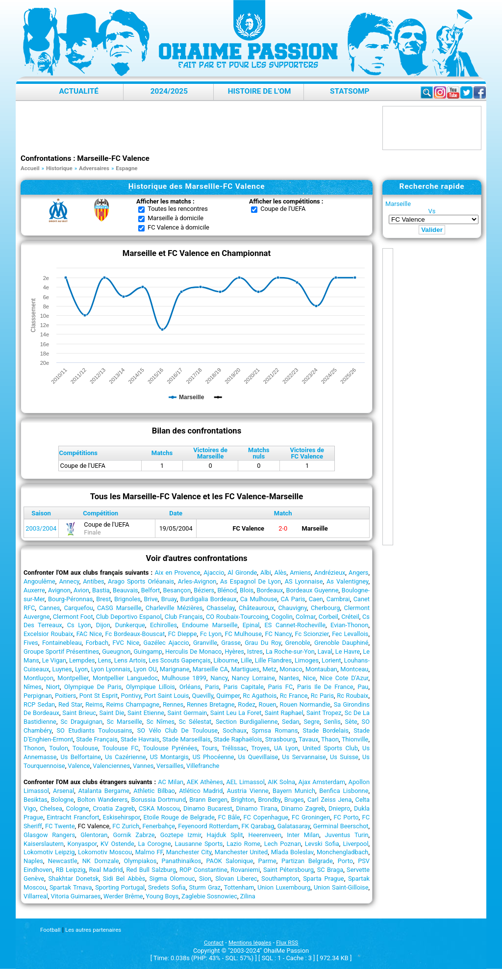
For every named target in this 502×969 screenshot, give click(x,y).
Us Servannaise (304, 757)
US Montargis (169, 757)
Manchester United (241, 852)
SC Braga (330, 869)
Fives (31, 642)
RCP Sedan (39, 704)
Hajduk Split (225, 835)
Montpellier (72, 678)
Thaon (330, 739)
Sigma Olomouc (172, 878)
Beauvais (125, 590)
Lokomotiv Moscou (105, 852)
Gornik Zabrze (134, 835)
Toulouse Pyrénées (170, 748)
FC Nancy (278, 634)
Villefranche (202, 765)
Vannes (143, 765)
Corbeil (328, 616)
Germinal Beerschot (341, 826)
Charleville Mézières (174, 608)
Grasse (231, 642)
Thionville (355, 739)
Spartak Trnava (71, 887)
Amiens (300, 572)
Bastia (101, 590)
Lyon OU (144, 669)
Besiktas (36, 799)
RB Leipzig (71, 869)
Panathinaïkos (181, 861)
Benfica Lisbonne (343, 790)
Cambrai (338, 599)
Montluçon (38, 678)
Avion (81, 590)
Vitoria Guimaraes (76, 896)
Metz (269, 669)
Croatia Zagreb (114, 808)
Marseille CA (210, 669)
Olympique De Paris (93, 686)
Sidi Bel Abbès (124, 878)
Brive (151, 599)
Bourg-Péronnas (70, 599)
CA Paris (293, 599)
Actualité (79, 91)
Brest (103, 599)
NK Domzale (100, 861)
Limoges (307, 660)
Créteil (350, 616)
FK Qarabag (258, 826)
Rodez (246, 704)
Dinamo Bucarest (207, 808)
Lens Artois (130, 660)
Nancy (218, 678)
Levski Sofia (322, 843)
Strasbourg (280, 739)
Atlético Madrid (201, 790)
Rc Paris (322, 695)
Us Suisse (344, 757)
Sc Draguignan (82, 721)
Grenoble (297, 642)
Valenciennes (111, 765)
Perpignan (38, 695)
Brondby (269, 799)
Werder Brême (123, 896)
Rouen (267, 704)
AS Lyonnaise (304, 581)
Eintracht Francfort (73, 817)
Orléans (190, 686)
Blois (246, 590)
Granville (205, 642)
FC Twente (60, 826)
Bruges (294, 799)
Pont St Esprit (98, 695)
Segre (311, 721)
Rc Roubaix (352, 695)
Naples (33, 861)
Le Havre (347, 651)
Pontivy (131, 695)
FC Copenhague (266, 817)
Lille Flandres (273, 660)
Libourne (225, 660)
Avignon (59, 590)
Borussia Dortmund (158, 799)
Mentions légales (249, 942)
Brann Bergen (208, 799)
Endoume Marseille (209, 625)
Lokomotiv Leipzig (49, 852)
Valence (79, 765)
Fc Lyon (211, 634)
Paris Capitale (244, 686)
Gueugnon (116, 651)
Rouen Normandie (304, 704)
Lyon (81, 669)
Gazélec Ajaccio (166, 642)
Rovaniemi (245, 869)
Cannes (49, 608)
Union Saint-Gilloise (341, 887)
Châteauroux (256, 608)
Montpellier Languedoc (125, 678)
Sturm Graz (205, 887)
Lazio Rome (243, 843)
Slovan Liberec (236, 878)
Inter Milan (303, 835)
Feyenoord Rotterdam (208, 826)
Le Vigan (54, 660)
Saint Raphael (284, 712)
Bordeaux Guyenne (312, 590)
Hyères (234, 651)
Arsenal (63, 790)
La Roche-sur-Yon (290, 651)
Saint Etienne (145, 712)
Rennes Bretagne (211, 704)
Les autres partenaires (93, 929)
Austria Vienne (248, 790)
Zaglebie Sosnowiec (209, 896)
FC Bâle (229, 817)
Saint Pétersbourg (288, 869)
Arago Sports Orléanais (141, 581)
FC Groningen (311, 817)
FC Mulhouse (243, 634)
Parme (267, 861)
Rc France (294, 695)
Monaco (290, 669)
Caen (316, 599)
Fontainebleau (62, 642)
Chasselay (220, 608)
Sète (351, 721)
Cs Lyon (79, 625)
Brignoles (127, 599)
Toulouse (85, 748)
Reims (94, 704)
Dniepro (339, 808)
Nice (309, 678)
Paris (212, 686)
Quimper (228, 695)
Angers (358, 572)
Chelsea (51, 808)
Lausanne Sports (199, 843)
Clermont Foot (73, 616)
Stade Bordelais (326, 730)
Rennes (173, 704)
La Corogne (154, 843)
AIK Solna (281, 782)
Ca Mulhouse (258, 599)
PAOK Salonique (229, 861)
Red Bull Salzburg (151, 869)
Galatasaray (293, 826)
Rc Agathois (259, 695)
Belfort (150, 590)
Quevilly (202, 695)
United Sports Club (330, 748)
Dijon (103, 625)
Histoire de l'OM (259, 91)
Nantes (289, 678)
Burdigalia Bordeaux (208, 599)
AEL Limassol (245, 782)
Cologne (77, 808)
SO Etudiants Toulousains (94, 730)
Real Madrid (106, 869)
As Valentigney (347, 581)
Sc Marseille (124, 721)
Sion (205, 878)
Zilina (247, 896)
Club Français (184, 616)
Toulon (58, 748)
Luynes (62, 669)
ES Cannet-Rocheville (295, 625)
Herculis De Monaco (193, 651)
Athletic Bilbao (154, 790)
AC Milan (170, 782)
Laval (325, 651)
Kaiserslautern (44, 843)
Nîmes (33, 686)
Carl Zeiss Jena (329, 799)
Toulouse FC (120, 748)
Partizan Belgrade (307, 861)
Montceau (354, 669)
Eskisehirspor (121, 817)
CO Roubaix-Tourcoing (237, 616)
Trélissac (234, 748)
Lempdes (82, 660)
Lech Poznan (282, 843)
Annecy (69, 581)
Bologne (62, 799)
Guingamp (147, 651)
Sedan (291, 721)
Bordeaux (269, 590)
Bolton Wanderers (102, 799)
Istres (255, 651)
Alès (281, 572)
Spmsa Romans (274, 730)
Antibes (93, 581)
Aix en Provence (177, 572)
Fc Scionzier (311, 634)
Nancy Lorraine (253, 678)
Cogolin (281, 616)
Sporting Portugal (120, 887)
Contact (214, 942)
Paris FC (280, 686)
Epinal (251, 625)
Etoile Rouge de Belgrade (179, 817)
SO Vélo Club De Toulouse (177, 730)
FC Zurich (125, 826)
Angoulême (39, 581)
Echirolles (163, 625)
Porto (345, 861)
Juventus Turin (347, 835)
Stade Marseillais (186, 739)
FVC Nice (125, 642)
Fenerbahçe (158, 826)
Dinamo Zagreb (303, 808)
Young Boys (162, 896)
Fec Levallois (350, 634)
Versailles (169, 765)
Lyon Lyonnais (110, 669)
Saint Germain (187, 712)
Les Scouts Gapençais (179, 660)
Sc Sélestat (195, 721)
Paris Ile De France (325, 686)
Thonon (34, 748)
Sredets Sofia (167, 887)
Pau (362, 686)
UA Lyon (286, 748)
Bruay (169, 599)
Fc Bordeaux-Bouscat (135, 634)
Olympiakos (140, 861)
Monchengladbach (343, 852)
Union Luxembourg (283, 887)
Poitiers (65, 695)
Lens (104, 660)
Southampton (280, 878)
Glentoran (93, 835)
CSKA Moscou (159, 808)
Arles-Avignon (197, 581)
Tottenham (239, 887)
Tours (209, 748)
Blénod (226, 590)
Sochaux (235, 730)
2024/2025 (169, 91)
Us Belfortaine (80, 757)
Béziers (204, 590)
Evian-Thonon (349, 625)
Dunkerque (130, 625)
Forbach (97, 642)
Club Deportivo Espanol (129, 616)
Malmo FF (149, 852)
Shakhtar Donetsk (73, 878)
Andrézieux (329, 572)
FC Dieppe (182, 634)
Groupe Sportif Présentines (61, 651)
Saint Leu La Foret (236, 712)
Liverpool (355, 843)
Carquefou (78, 608)
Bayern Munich (294, 790)
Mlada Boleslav (292, 852)
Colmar (306, 616)
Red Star (70, 704)
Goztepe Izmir (180, 835)
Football (50, 929)
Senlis (332, 721)
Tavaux (308, 739)
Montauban (321, 669)
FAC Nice (89, 634)
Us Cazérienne (125, 757)
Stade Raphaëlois (237, 739)
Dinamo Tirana (256, 808)
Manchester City (189, 852)
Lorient (331, 660)
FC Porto (345, 817)
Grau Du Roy (263, 642)
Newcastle (62, 861)
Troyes (260, 748)
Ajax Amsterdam (322, 782)
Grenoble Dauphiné (341, 642)
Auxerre (34, 590)
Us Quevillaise (258, 757)
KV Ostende (117, 843)
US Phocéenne (213, 757)
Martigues (245, 669)
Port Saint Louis (166, 695)
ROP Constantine (203, 869)
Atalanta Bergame (103, 790)
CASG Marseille (119, 608)
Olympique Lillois (150, 686)
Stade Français (97, 739)
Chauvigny (292, 608)
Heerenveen (265, 835)
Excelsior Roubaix (48, 634)
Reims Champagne (133, 704)
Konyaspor (82, 843)
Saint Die (111, 712)
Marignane (175, 669)
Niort (53, 686)
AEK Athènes (205, 782)
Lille (246, 660)
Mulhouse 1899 (184, 678)
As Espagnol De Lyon (250, 581)
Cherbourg (325, 608)
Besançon (177, 590)
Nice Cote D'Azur (344, 678)
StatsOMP (349, 91)
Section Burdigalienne (247, 721)
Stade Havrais (140, 739)
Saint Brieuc (79, 712)
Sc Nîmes (161, 721)
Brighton (242, 799)
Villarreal (36, 896)
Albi (265, 572)
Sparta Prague (323, 878)
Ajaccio (213, 572)
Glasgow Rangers (49, 835)
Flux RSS (287, 942)
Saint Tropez (324, 712)
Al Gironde (242, 572)
